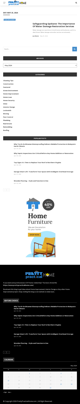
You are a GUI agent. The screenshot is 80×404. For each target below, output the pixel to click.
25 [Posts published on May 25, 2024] (61, 384)
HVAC (5, 104)
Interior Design (9, 107)
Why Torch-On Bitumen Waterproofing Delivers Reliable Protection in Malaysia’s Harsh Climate (45, 145)
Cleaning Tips (8, 80)
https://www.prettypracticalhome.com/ (18, 285)
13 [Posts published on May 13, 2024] (8, 380)
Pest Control (8, 117)
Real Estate (7, 124)
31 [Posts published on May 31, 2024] (50, 387)
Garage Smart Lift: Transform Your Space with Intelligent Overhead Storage (43, 172)
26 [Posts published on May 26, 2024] (71, 384)
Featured (6, 87)
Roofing (6, 130)
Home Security (9, 100)
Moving (6, 114)
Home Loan (7, 97)
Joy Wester (36, 36)
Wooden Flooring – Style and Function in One (31, 181)
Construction (8, 84)
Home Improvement (9, 19)
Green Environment (10, 90)
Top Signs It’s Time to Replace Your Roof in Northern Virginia (37, 162)
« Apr (5, 392)
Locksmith (7, 110)
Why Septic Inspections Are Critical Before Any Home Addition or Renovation (43, 153)
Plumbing (6, 120)
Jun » (9, 392)
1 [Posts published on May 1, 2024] (29, 373)
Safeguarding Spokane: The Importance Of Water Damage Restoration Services (54, 25)
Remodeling (7, 127)
